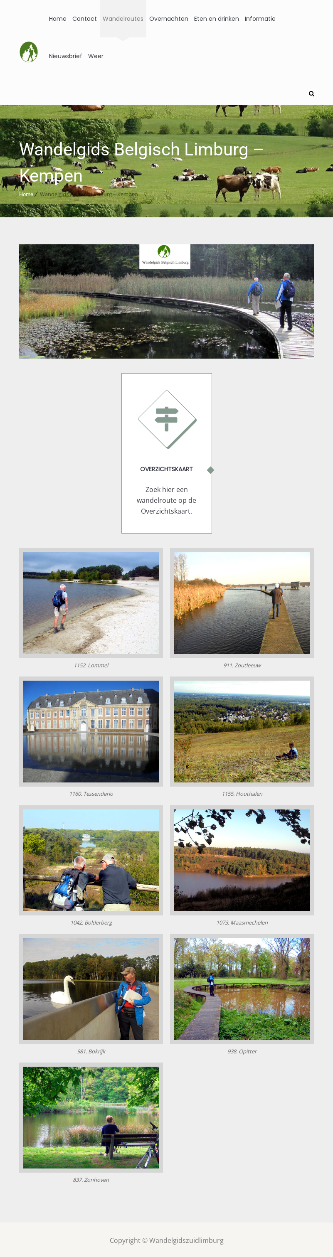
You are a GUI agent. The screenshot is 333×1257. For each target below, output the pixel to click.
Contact (84, 19)
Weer (96, 56)
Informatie (260, 19)
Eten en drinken (216, 19)
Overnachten (168, 19)
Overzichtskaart (166, 467)
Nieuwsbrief (65, 56)
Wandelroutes (123, 19)
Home (58, 19)
